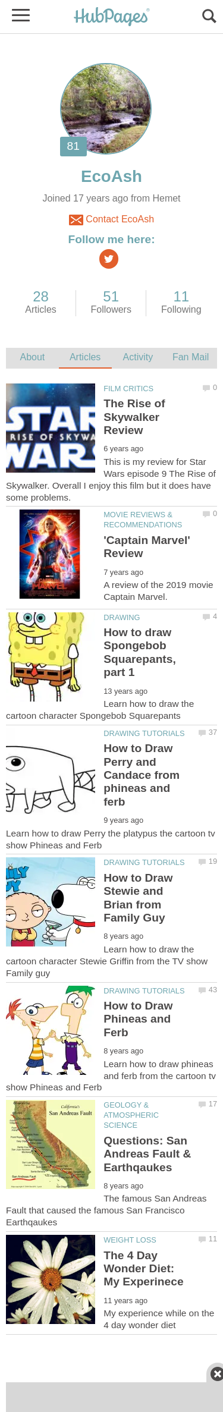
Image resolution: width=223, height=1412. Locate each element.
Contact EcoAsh (111, 220)
